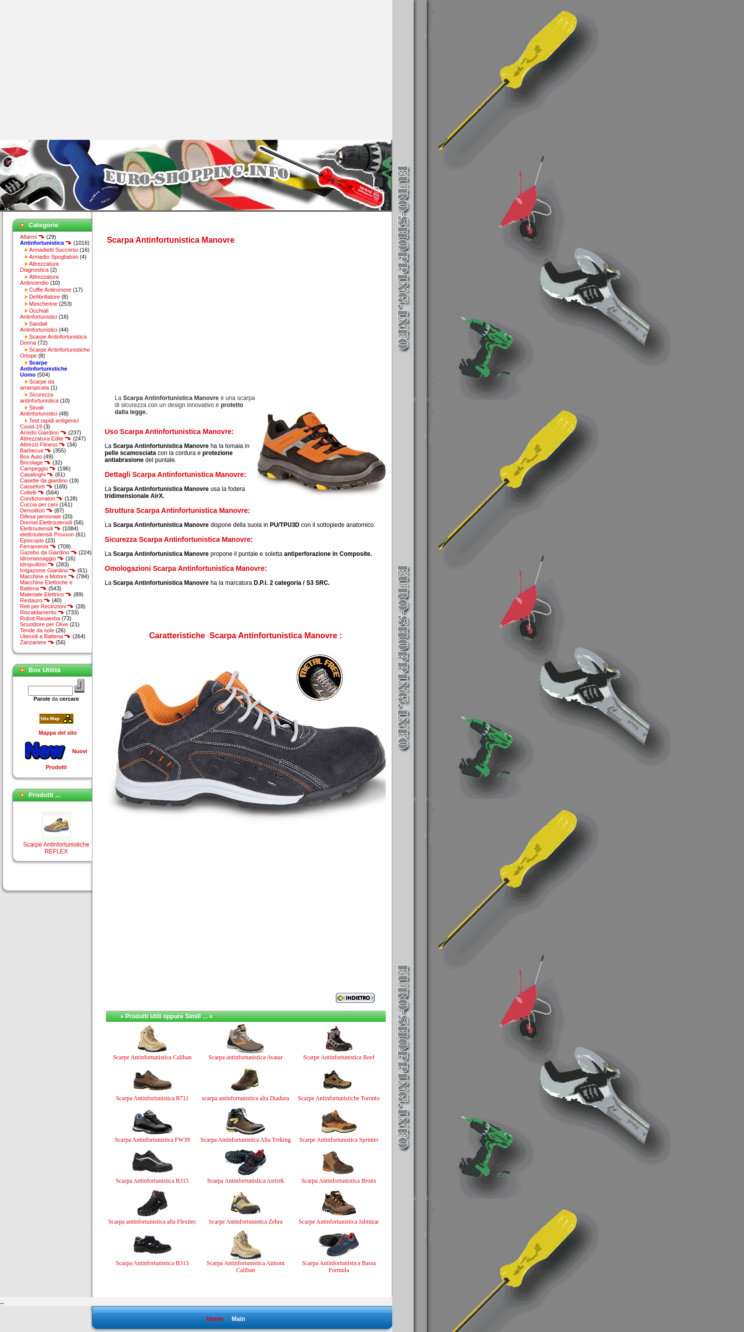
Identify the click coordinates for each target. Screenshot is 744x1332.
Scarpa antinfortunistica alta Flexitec (152, 1221)
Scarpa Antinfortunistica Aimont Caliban (245, 1267)
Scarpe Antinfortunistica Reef (339, 1057)
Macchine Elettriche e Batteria (46, 585)
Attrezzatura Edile (45, 439)
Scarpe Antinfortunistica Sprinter (339, 1139)
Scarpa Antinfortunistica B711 (152, 1098)
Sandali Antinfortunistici (38, 327)
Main (238, 1319)
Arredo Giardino (43, 433)
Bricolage (35, 462)
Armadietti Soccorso (53, 250)
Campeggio (38, 468)
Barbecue (35, 450)
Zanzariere (37, 642)
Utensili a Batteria (45, 636)
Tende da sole (37, 630)
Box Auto (31, 456)
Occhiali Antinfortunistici (38, 314)
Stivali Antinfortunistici (38, 411)
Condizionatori (41, 498)
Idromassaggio (42, 558)
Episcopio (32, 540)
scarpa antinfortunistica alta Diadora (245, 1098)
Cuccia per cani (39, 504)
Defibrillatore (44, 297)
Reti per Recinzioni (47, 606)
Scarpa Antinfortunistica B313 (152, 1263)
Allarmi (32, 237)
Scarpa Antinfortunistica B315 (152, 1180)
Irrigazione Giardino (48, 570)
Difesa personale (40, 516)
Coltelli (32, 492)
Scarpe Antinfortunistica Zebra (246, 1221)
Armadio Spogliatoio (53, 257)
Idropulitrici (37, 564)
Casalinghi (36, 474)
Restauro (35, 600)
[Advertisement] (84, 70)
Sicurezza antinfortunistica (39, 398)
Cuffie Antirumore (50, 290)
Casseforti (36, 486)
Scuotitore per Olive (44, 624)
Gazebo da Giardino (48, 552)
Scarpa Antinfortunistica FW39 (152, 1139)
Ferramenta (38, 546)
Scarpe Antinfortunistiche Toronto (339, 1098)
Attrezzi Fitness (42, 444)
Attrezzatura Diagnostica (39, 267)
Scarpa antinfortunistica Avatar (245, 1057)
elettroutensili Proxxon (47, 534)
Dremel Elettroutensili (46, 522)
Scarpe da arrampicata (37, 385)
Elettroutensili (40, 528)
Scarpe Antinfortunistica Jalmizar (339, 1221)
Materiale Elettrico (46, 594)
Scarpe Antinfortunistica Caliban (152, 1057)
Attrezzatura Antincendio (39, 280)
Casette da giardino (43, 480)
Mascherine (43, 304)
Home (214, 1319)
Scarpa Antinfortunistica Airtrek (245, 1180)
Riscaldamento (42, 612)
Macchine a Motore (47, 576)
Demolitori (36, 510)
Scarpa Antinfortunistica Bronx (338, 1180)
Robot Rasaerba (40, 618)
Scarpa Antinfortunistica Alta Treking (245, 1139)
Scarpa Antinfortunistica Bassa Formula (339, 1267)
